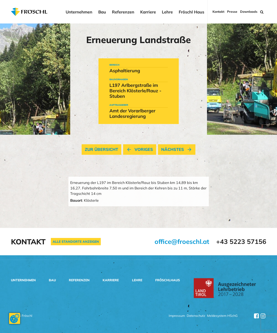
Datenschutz (196, 316)
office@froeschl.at (182, 241)
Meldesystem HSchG (222, 316)
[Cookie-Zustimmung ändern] (14, 318)
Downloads (248, 11)
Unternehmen (79, 12)
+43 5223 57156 (241, 241)
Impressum (177, 316)
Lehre (167, 12)
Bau (102, 12)
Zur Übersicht (101, 149)
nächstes (176, 149)
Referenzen (123, 12)
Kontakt (218, 11)
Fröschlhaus (167, 280)
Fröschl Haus (191, 12)
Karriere (148, 12)
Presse (232, 11)
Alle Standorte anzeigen (76, 241)
